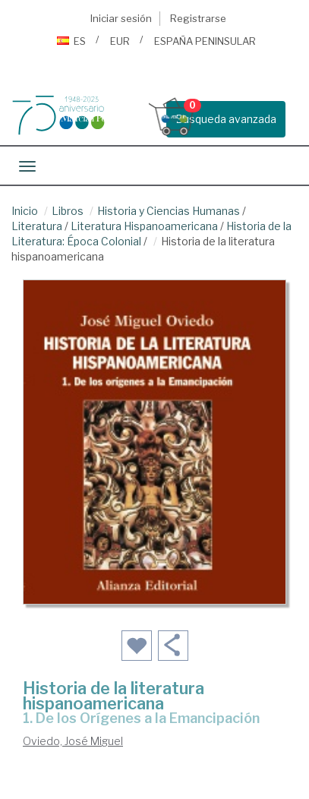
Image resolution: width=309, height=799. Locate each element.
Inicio (24, 210)
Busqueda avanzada (225, 118)
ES (71, 41)
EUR (120, 41)
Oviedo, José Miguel (73, 740)
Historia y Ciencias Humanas (168, 210)
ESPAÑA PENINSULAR (205, 41)
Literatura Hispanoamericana (144, 225)
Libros (68, 210)
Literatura (36, 225)
